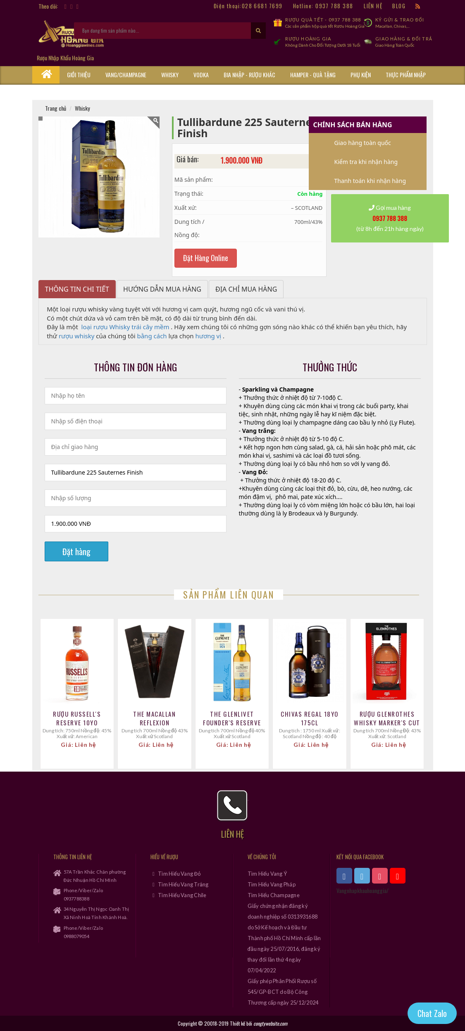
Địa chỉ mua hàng (246, 289)
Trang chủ (55, 108)
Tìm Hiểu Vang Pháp (272, 884)
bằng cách (152, 336)
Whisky (170, 74)
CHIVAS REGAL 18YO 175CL (310, 718)
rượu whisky (77, 336)
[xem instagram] (380, 876)
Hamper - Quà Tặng (313, 74)
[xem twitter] (362, 876)
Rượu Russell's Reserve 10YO (77, 718)
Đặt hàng (76, 551)
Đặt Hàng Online (205, 257)
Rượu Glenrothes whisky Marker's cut (387, 718)
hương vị (209, 336)
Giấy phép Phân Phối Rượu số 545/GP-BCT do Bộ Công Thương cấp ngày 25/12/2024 (283, 992)
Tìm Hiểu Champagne (274, 895)
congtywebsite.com (270, 1023)
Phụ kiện (361, 74)
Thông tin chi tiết (77, 289)
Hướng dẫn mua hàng (162, 289)
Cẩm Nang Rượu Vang (92, 91)
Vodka (201, 74)
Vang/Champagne (125, 74)
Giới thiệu (79, 74)
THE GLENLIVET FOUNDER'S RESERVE (232, 718)
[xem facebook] (344, 876)
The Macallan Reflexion (154, 718)
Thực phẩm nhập (406, 74)
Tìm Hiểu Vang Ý (267, 873)
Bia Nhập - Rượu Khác (249, 74)
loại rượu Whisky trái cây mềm (125, 327)
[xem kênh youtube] (397, 876)
